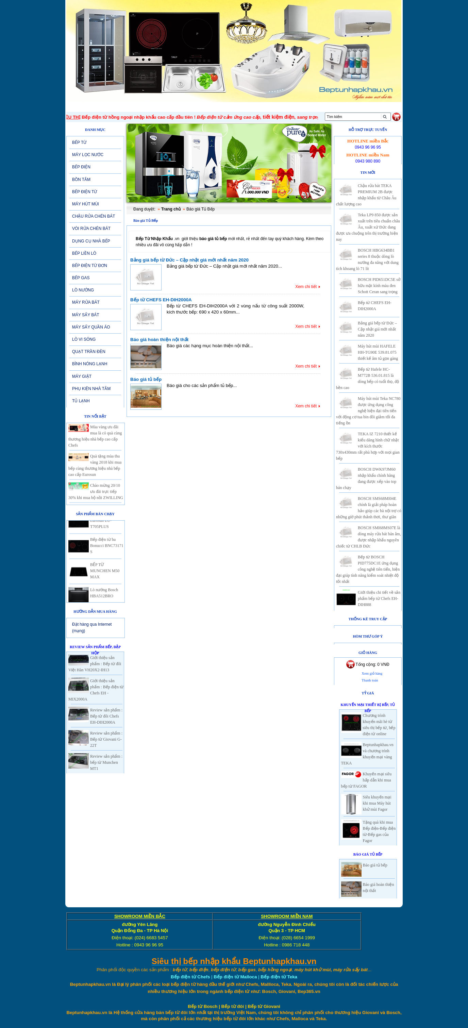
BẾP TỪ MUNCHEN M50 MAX (104, 577)
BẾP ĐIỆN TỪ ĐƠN (89, 265)
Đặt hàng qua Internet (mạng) (92, 627)
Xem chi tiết (306, 286)
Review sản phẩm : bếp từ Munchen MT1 (106, 762)
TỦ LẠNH (81, 401)
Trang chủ (171, 209)
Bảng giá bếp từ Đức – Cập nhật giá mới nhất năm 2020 (189, 260)
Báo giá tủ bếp (146, 379)
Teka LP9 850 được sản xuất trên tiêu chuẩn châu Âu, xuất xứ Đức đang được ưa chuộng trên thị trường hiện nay (368, 227)
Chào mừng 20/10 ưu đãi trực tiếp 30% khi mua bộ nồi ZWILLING (95, 497)
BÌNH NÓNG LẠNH (89, 363)
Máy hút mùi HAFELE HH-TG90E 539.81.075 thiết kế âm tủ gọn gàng (378, 352)
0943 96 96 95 (368, 147)
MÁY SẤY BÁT (85, 315)
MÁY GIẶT (81, 376)
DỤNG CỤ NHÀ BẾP (91, 241)
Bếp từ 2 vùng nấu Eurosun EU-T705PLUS (106, 526)
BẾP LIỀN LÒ (84, 253)
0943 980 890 (367, 161)
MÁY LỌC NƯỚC (87, 154)
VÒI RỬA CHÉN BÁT (91, 228)
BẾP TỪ (79, 142)
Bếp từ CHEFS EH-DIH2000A (161, 299)
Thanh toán (370, 680)
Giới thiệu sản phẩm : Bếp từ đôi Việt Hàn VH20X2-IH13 (94, 663)
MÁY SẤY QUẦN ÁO (91, 327)
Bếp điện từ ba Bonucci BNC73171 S (106, 551)
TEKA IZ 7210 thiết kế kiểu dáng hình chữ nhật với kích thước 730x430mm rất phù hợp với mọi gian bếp (368, 446)
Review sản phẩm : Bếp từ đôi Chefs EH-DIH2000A (106, 716)
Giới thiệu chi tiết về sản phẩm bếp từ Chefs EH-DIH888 (379, 598)
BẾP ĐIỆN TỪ (84, 191)
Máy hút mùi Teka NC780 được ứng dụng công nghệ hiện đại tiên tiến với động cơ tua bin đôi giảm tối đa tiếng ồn (368, 410)
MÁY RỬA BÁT (86, 302)
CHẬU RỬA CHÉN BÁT (93, 216)
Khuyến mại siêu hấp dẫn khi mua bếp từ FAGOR (366, 780)
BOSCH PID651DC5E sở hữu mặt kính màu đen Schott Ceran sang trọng (379, 285)
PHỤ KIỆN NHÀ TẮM (91, 388)
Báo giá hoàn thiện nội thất (159, 339)
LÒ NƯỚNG (83, 290)
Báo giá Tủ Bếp (368, 854)
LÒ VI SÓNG (84, 339)
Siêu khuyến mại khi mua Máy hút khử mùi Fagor (377, 803)
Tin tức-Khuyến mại (165, 106)
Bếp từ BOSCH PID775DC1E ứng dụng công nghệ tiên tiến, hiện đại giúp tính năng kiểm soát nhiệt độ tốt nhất (368, 569)
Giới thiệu (120, 106)
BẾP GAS (80, 277)
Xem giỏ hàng (372, 673)
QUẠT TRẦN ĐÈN (88, 351)
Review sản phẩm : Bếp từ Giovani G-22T (106, 739)
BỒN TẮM (81, 179)
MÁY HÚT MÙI (85, 204)
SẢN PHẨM (211, 106)
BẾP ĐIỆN (81, 167)
